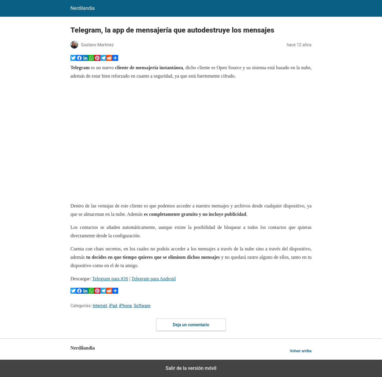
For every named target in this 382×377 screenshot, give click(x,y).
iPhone (125, 305)
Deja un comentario (191, 324)
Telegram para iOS (110, 278)
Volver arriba (301, 351)
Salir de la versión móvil (191, 368)
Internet (100, 305)
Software (142, 305)
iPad (113, 305)
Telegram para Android (153, 278)
